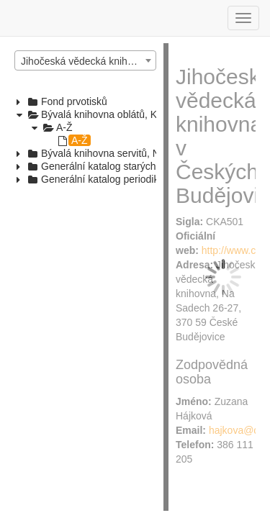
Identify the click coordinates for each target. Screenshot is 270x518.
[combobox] (85, 60)
